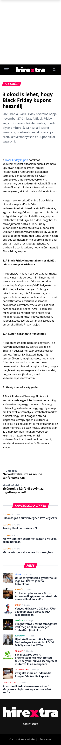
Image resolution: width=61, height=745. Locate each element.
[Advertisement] (30, 32)
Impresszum (30, 724)
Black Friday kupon (16, 160)
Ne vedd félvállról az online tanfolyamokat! (22, 474)
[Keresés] (54, 70)
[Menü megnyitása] (7, 70)
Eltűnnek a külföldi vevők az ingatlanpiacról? (23, 489)
